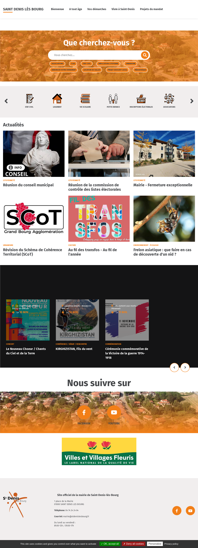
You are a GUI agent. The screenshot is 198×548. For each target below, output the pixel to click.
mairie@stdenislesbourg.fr (76, 516)
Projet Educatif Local (117, 70)
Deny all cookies (133, 544)
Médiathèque (140, 70)
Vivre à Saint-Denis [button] (123, 9)
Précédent (174, 367)
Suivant (185, 367)
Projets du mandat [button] (151, 9)
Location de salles (91, 70)
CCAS (73, 64)
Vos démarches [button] (96, 9)
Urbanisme (130, 64)
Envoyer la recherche (145, 55)
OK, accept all (110, 544)
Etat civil (87, 64)
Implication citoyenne (108, 64)
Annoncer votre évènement (63, 70)
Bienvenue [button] (57, 9)
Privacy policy (171, 544)
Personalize (155, 544)
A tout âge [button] (75, 9)
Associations (57, 64)
